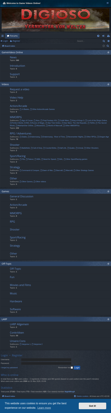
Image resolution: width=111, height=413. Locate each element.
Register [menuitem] (109, 36)
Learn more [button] (44, 407)
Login (5, 41)
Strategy (15, 167)
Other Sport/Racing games (75, 159)
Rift (26, 123)
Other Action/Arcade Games (42, 109)
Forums (14, 35)
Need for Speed (48, 159)
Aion (37, 120)
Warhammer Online (24, 126)
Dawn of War (46, 170)
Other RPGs (90, 137)
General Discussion (21, 196)
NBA (37, 159)
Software (15, 309)
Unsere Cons (17, 341)
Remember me (65, 368)
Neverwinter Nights (74, 137)
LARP (4, 319)
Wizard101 (39, 126)
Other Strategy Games (84, 170)
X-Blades (24, 109)
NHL (60, 159)
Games (5, 191)
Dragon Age (103, 137)
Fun (12, 277)
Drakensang (34, 137)
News (13, 57)
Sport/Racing (17, 156)
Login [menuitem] (104, 36)
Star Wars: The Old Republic (74, 123)
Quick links (3, 36)
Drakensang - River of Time (53, 137)
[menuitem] (98, 36)
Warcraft (68, 170)
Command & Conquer (29, 170)
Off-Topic (7, 263)
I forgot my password (9, 368)
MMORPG (16, 117)
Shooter (15, 145)
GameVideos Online (12, 52)
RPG (12, 221)
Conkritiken (17, 332)
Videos (5, 84)
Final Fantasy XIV (49, 120)
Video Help (16, 97)
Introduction (17, 66)
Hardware (16, 301)
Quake (71, 148)
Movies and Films (20, 285)
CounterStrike (49, 148)
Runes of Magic (37, 123)
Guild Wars (63, 120)
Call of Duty (36, 148)
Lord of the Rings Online (96, 120)
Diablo (23, 137)
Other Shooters (91, 148)
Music (13, 293)
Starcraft (58, 170)
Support (15, 74)
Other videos (40, 182)
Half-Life (61, 148)
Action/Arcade (18, 106)
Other (13, 178)
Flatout (29, 159)
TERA (91, 123)
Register (16, 41)
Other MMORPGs (71, 126)
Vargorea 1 (25, 344)
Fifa (22, 159)
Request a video (19, 89)
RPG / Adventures (20, 133)
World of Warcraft (54, 126)
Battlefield (25, 148)
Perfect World (16, 123)
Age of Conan (26, 120)
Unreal (79, 148)
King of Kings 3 (77, 120)
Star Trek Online (53, 123)
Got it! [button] (92, 406)
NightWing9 (70, 392)
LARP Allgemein (19, 324)
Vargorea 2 (37, 344)
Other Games (26, 182)
